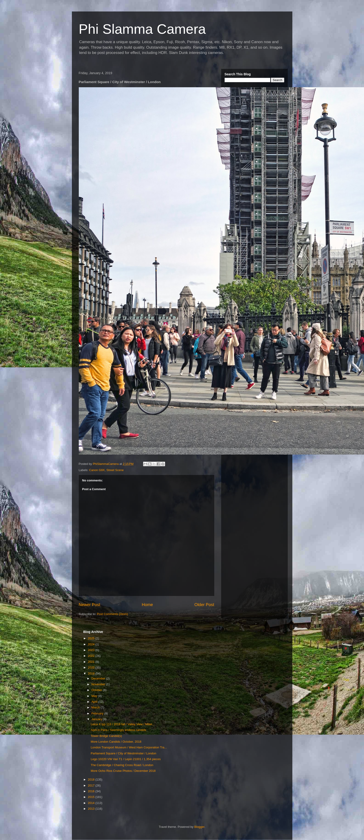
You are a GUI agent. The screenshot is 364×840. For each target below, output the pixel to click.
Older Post (204, 604)
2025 (92, 638)
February (97, 713)
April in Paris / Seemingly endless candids (118, 730)
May (94, 696)
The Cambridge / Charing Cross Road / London (122, 765)
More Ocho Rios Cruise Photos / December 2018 (123, 771)
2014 (92, 803)
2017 (92, 785)
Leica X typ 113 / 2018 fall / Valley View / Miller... (123, 724)
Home (147, 604)
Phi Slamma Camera (142, 29)
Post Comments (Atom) (112, 614)
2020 (92, 667)
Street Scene (115, 470)
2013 (92, 808)
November (98, 684)
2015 (92, 797)
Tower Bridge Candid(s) (106, 736)
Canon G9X (97, 470)
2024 (92, 644)
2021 (92, 661)
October (97, 690)
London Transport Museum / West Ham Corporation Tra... (129, 747)
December (98, 678)
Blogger (199, 827)
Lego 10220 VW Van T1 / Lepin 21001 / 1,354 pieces (126, 759)
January (97, 719)
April (94, 701)
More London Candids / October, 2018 (116, 741)
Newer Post (89, 604)
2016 (92, 791)
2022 (92, 655)
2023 (92, 650)
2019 (92, 673)
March (96, 707)
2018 (92, 779)
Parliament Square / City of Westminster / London (123, 753)
